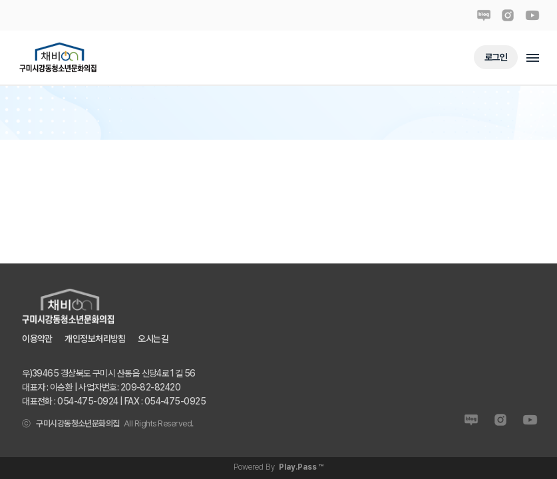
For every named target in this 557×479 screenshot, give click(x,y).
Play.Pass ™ (301, 467)
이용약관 (37, 338)
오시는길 (153, 338)
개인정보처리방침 (95, 338)
